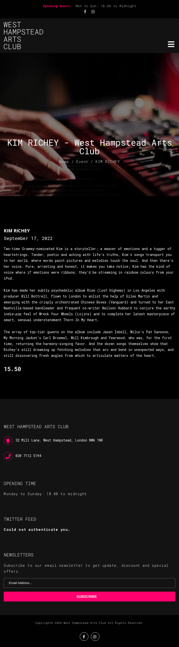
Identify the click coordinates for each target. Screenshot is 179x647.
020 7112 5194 (28, 455)
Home (64, 161)
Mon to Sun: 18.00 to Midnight (106, 6)
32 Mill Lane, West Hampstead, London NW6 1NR (59, 440)
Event (82, 161)
